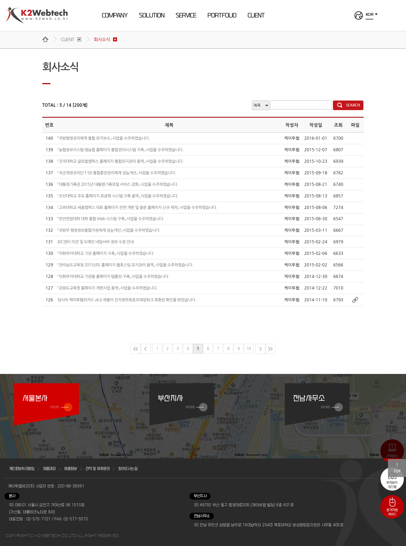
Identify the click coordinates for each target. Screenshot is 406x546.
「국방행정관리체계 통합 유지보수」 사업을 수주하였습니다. (103, 138)
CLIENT (256, 15)
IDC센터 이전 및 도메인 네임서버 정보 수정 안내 (96, 242)
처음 (136, 349)
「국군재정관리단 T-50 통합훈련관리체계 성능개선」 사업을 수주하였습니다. (117, 173)
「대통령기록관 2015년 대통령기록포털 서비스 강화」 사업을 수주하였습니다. (118, 184)
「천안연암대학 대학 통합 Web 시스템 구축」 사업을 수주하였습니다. (111, 219)
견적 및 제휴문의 (97, 469)
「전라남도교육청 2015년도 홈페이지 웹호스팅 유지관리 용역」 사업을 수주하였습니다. (125, 265)
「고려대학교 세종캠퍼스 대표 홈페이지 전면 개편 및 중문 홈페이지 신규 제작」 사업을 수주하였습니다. (137, 208)
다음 (260, 349)
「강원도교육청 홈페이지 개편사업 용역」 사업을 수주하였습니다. (108, 288)
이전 (146, 349)
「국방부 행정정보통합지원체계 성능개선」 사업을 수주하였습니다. (109, 230)
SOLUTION (151, 15)
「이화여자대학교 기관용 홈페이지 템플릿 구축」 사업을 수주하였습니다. (113, 276)
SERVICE (186, 15)
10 (249, 349)
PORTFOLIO (222, 15)
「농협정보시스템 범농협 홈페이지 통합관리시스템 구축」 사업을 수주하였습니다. (120, 150)
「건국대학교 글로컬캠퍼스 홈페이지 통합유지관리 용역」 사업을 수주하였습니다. (120, 161)
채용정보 (70, 469)
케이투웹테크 (37, 15)
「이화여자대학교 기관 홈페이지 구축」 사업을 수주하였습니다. (106, 253)
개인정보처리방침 (21, 469)
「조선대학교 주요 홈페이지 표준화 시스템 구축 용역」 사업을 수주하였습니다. (118, 196)
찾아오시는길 (127, 469)
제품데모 (49, 469)
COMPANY (115, 15)
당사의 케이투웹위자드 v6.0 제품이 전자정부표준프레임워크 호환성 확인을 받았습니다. (127, 300)
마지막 (270, 349)
